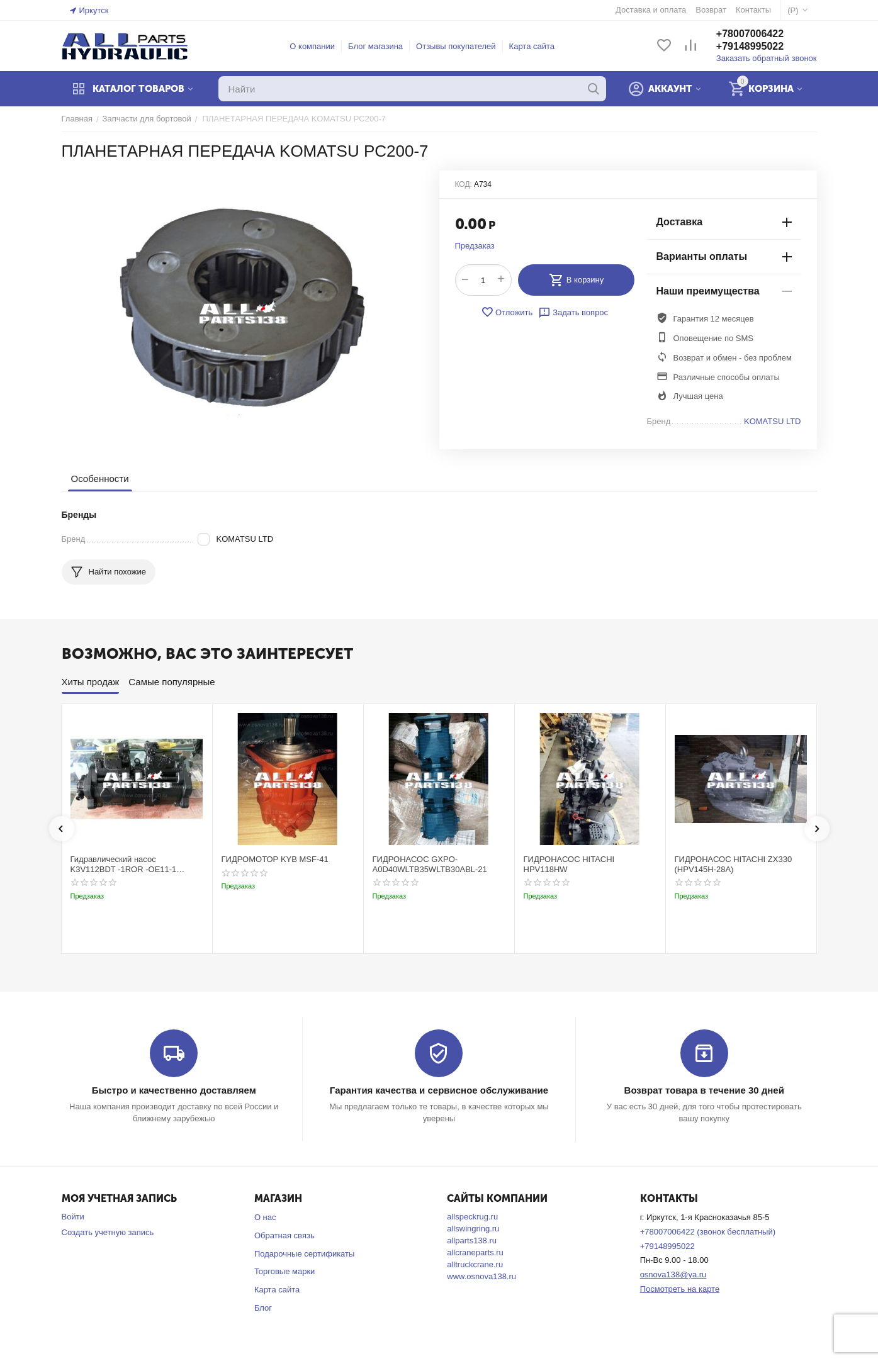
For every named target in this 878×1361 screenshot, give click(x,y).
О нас (265, 1217)
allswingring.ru (473, 1228)
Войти (73, 1216)
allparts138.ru (472, 1240)
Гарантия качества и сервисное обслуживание (439, 1090)
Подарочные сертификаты (304, 1253)
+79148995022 (750, 46)
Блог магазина (375, 46)
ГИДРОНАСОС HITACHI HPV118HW (569, 864)
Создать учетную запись (108, 1232)
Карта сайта (531, 46)
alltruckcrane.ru (475, 1264)
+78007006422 (750, 33)
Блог (263, 1308)
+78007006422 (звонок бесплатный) (707, 1231)
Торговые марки (284, 1271)
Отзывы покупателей (456, 46)
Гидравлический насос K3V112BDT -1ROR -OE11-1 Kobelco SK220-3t (123, 864)
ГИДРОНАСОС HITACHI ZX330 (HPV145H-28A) (733, 864)
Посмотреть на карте (679, 1289)
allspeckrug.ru (472, 1216)
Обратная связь (284, 1235)
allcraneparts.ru (475, 1252)
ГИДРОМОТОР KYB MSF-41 (275, 859)
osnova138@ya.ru (673, 1274)
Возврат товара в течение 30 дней (704, 1090)
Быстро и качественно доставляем (174, 1090)
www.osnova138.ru (481, 1276)
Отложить (506, 312)
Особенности (100, 478)
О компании (312, 46)
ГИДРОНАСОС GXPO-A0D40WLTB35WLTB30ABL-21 (430, 864)
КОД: (463, 184)
